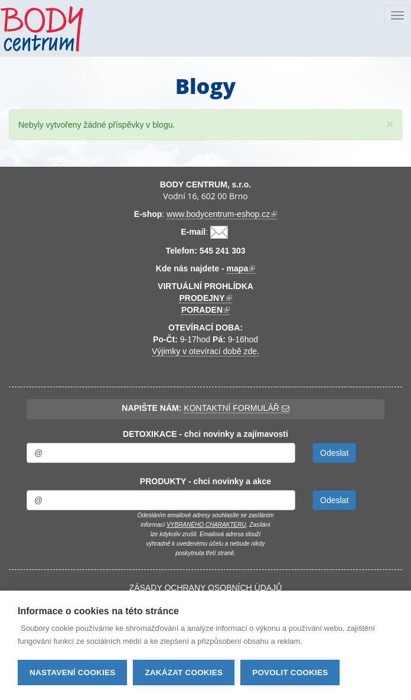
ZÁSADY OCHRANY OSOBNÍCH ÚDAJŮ (205, 587)
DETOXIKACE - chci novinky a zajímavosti (205, 434)
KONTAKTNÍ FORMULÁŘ (236, 408)
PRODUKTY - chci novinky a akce (205, 481)
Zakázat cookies (184, 672)
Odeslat (334, 453)
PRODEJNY (205, 298)
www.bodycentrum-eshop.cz (222, 214)
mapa (241, 269)
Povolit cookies (290, 672)
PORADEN (205, 310)
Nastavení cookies (72, 672)
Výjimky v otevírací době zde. (205, 351)
